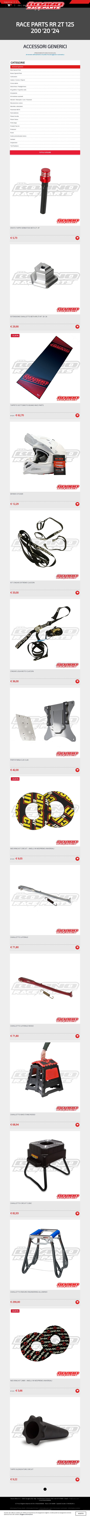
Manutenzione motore (16, 103)
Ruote (12, 132)
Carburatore (13, 76)
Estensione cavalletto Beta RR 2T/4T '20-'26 (28, 316)
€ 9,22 (13, 1480)
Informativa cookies (74, 1509)
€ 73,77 (12, 416)
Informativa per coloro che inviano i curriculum (53, 1509)
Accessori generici (17, 66)
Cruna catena (14, 83)
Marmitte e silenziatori (16, 106)
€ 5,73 (13, 237)
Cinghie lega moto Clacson (22, 671)
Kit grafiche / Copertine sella (18, 90)
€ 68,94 (14, 1125)
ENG (25, 5)
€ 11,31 (12, 859)
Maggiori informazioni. (26, 1514)
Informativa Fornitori (32, 1509)
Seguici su (8, 2)
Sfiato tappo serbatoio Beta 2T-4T (25, 228)
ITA (19, 5)
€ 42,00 (14, 770)
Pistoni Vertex (14, 119)
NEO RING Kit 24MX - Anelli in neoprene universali (31, 1381)
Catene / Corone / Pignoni (17, 80)
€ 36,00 (14, 681)
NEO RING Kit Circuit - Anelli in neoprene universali (32, 849)
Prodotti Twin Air (15, 126)
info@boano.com (74, 1499)
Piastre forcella (14, 116)
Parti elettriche (14, 113)
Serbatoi (12, 139)
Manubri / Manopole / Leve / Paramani (21, 99)
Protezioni (13, 129)
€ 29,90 (14, 326)
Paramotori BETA (15, 109)
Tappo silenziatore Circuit (21, 1470)
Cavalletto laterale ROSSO (22, 1026)
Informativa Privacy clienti (17, 1509)
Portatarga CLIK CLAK (19, 760)
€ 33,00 (14, 592)
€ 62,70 (20, 415)
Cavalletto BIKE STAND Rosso (22, 1115)
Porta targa (13, 123)
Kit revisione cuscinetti (16, 96)
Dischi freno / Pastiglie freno (18, 86)
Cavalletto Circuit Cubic (21, 1204)
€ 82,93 (14, 1213)
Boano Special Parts (16, 73)
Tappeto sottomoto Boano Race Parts (27, 405)
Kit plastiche (13, 93)
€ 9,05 (19, 859)
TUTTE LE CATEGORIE (45, 152)
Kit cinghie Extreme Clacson (22, 583)
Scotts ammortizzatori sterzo (18, 136)
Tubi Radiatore (14, 146)
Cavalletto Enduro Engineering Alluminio (28, 1293)
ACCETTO (80, 1513)
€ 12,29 (14, 504)
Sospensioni (13, 142)
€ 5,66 (19, 1391)
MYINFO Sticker (16, 494)
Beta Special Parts (15, 70)
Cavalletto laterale (19, 938)
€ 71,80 (14, 947)
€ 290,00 (15, 1302)
